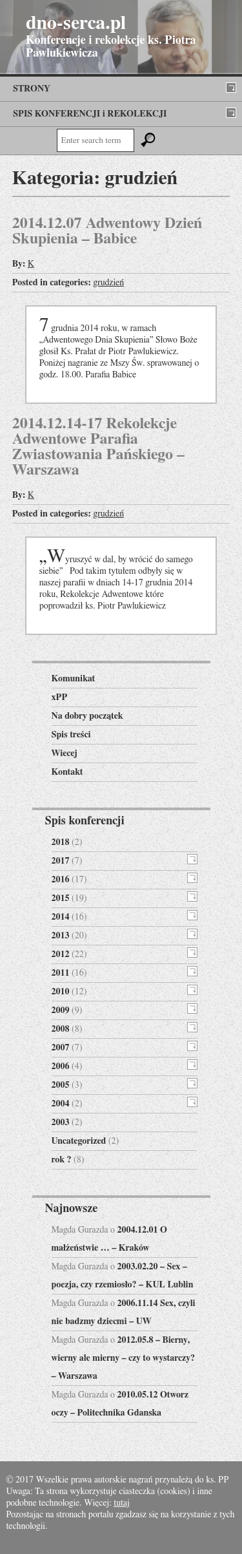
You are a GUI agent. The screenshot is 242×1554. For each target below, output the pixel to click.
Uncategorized (79, 1141)
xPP (60, 697)
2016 (61, 879)
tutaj (122, 1503)
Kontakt (67, 772)
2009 (61, 1010)
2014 (61, 917)
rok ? (62, 1159)
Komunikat (74, 678)
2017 (61, 861)
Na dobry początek (87, 716)
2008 (61, 1029)
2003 (61, 1122)
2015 (61, 898)
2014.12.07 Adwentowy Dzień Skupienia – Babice (107, 231)
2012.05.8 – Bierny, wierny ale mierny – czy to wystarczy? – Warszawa (124, 1358)
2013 (61, 935)
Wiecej (64, 753)
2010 (61, 991)
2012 (61, 954)
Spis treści (71, 734)
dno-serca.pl (76, 23)
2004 (61, 1103)
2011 (61, 973)
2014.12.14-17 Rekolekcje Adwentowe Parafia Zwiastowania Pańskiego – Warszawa (98, 447)
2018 (61, 842)
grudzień (108, 282)
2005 (61, 1085)
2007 (61, 1047)
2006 (61, 1066)
